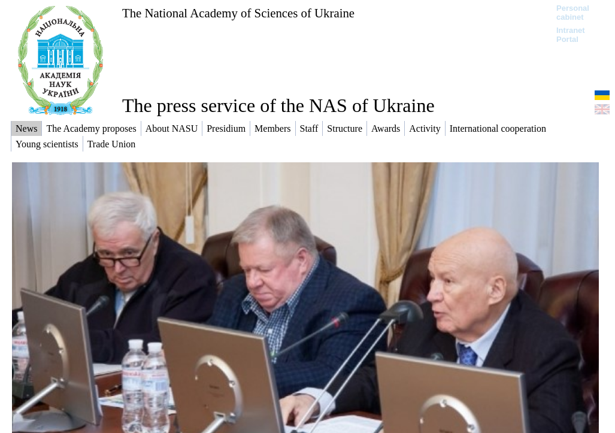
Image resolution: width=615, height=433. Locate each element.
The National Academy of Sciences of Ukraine (238, 13)
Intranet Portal (570, 35)
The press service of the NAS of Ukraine (278, 105)
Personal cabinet (572, 13)
